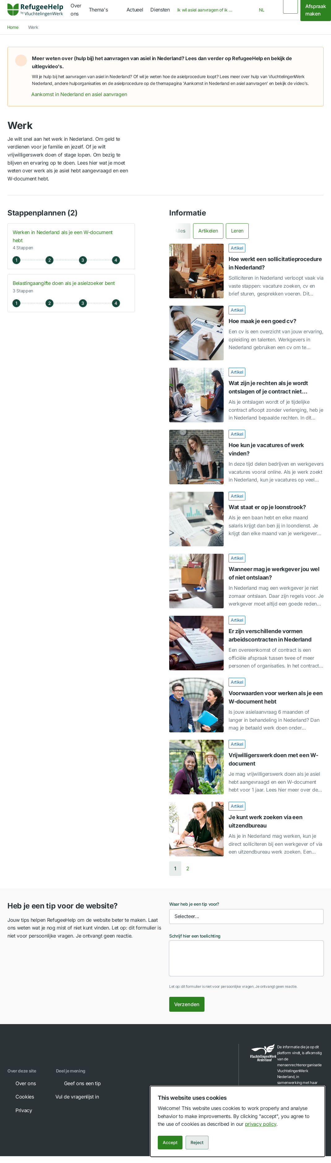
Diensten (160, 10)
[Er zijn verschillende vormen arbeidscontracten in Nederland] (246, 643)
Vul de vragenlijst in (81, 1096)
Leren (237, 231)
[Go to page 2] (187, 868)
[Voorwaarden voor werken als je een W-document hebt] (246, 705)
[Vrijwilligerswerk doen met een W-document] (246, 767)
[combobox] (207, 10)
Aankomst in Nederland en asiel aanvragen (83, 94)
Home (13, 27)
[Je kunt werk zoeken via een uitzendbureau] (246, 829)
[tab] (180, 231)
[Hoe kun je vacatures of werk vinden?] (246, 457)
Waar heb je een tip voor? (194, 904)
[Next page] (197, 868)
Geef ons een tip (78, 1083)
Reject (197, 1142)
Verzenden (187, 1004)
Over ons (21, 1083)
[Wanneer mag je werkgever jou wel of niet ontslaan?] (246, 581)
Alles (179, 231)
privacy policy (261, 1124)
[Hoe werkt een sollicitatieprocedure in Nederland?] (246, 271)
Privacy (19, 1110)
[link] (35, 9)
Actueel (135, 10)
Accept (170, 1142)
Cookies (20, 1096)
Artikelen (208, 231)
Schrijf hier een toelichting (195, 936)
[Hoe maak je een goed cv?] (246, 333)
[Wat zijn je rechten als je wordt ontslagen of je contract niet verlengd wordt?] (246, 395)
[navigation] (104, 10)
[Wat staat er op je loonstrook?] (246, 519)
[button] (312, 58)
